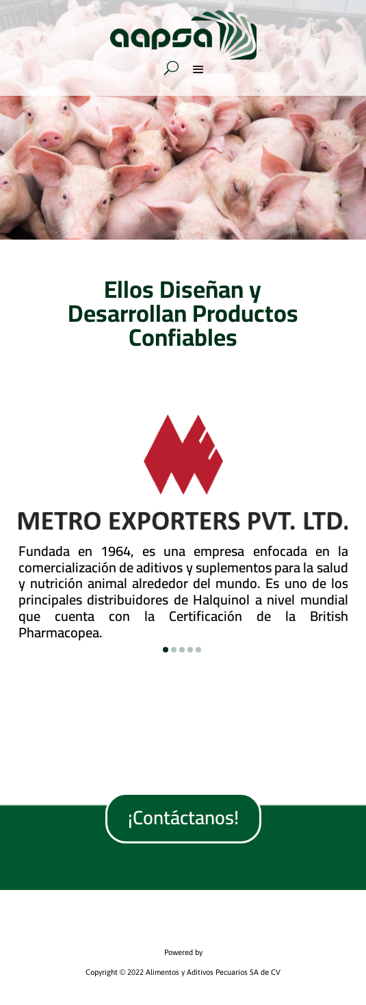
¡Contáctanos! (183, 817)
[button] (165, 649)
